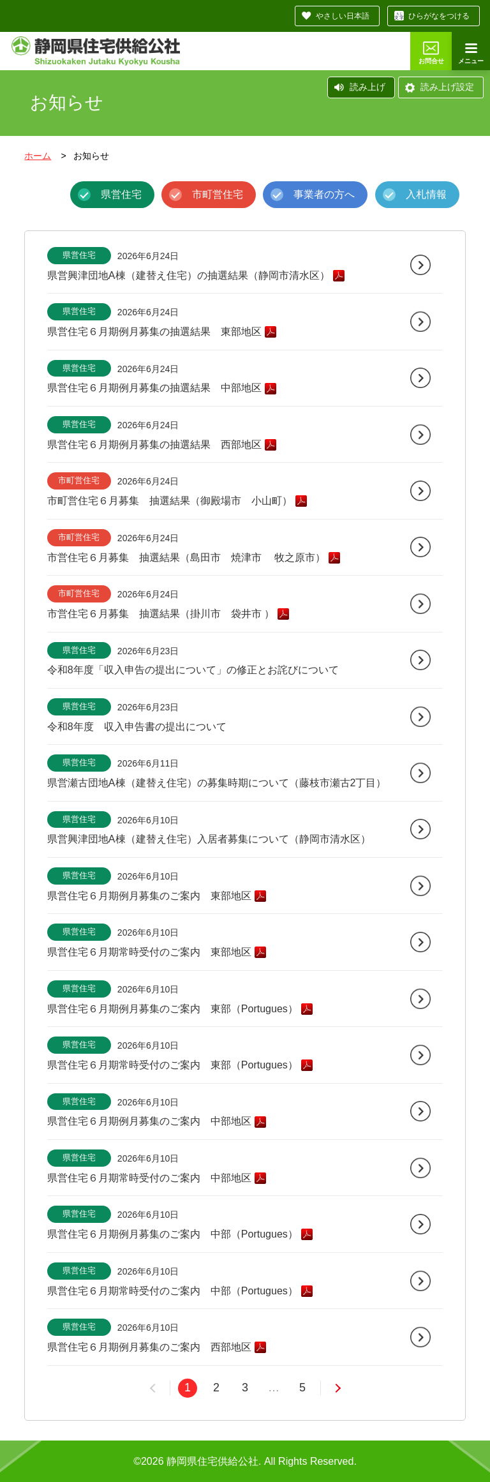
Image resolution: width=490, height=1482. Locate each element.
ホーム (37, 156)
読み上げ (367, 87)
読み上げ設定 (447, 87)
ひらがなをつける (439, 15)
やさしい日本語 (342, 15)
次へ (330, 1388)
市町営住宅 (217, 194)
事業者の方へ (324, 194)
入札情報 (426, 194)
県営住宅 (121, 194)
